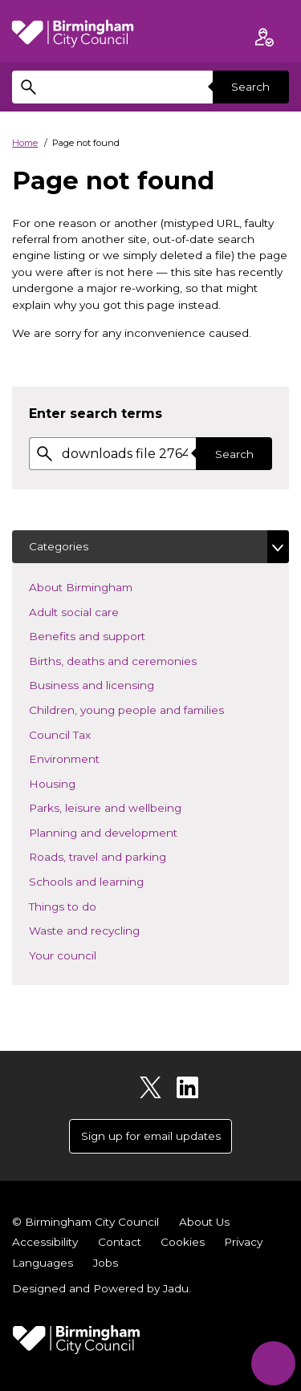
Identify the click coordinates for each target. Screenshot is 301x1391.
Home (25, 142)
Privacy (243, 1241)
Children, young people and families (150, 708)
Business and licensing (115, 683)
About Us (204, 1221)
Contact (119, 1241)
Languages (42, 1262)
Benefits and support (111, 635)
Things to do (86, 905)
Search (250, 86)
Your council (86, 954)
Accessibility (45, 1241)
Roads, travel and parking (121, 855)
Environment (88, 757)
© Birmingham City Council (85, 1221)
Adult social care (97, 610)
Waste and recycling (108, 929)
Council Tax (83, 733)
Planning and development (127, 831)
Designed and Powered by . (101, 1288)
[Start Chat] (273, 1363)
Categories (58, 546)
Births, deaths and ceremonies (136, 659)
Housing (76, 782)
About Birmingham (104, 586)
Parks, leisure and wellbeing (129, 806)
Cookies (183, 1241)
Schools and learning (110, 880)
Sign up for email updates (151, 1135)
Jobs (105, 1262)
